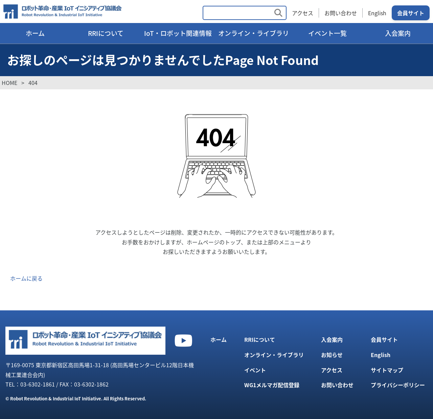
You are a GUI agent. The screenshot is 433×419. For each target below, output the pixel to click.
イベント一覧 (327, 33)
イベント (255, 370)
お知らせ (332, 355)
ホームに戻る (26, 278)
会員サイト (410, 13)
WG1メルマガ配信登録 (271, 385)
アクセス (302, 13)
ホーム (35, 33)
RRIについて (105, 33)
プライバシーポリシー (398, 385)
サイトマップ (387, 370)
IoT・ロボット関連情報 (178, 33)
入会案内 (398, 33)
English (377, 13)
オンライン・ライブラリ (253, 33)
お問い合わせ (340, 13)
